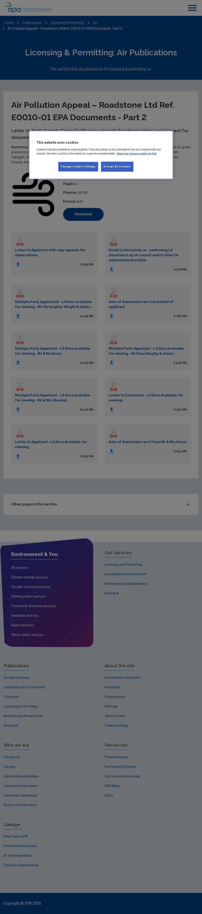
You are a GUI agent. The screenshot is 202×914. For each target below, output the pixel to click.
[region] (101, 155)
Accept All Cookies (117, 166)
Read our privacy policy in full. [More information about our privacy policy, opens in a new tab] (137, 153)
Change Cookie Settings (78, 166)
